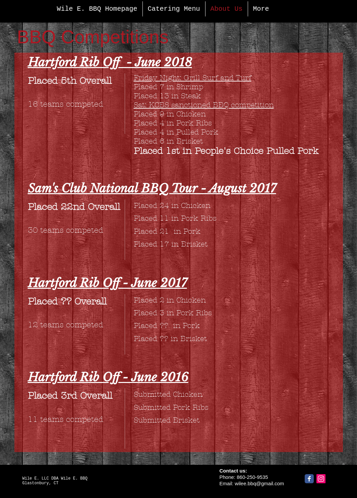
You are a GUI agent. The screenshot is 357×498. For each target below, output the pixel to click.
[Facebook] (309, 478)
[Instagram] (320, 478)
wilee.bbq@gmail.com (259, 483)
